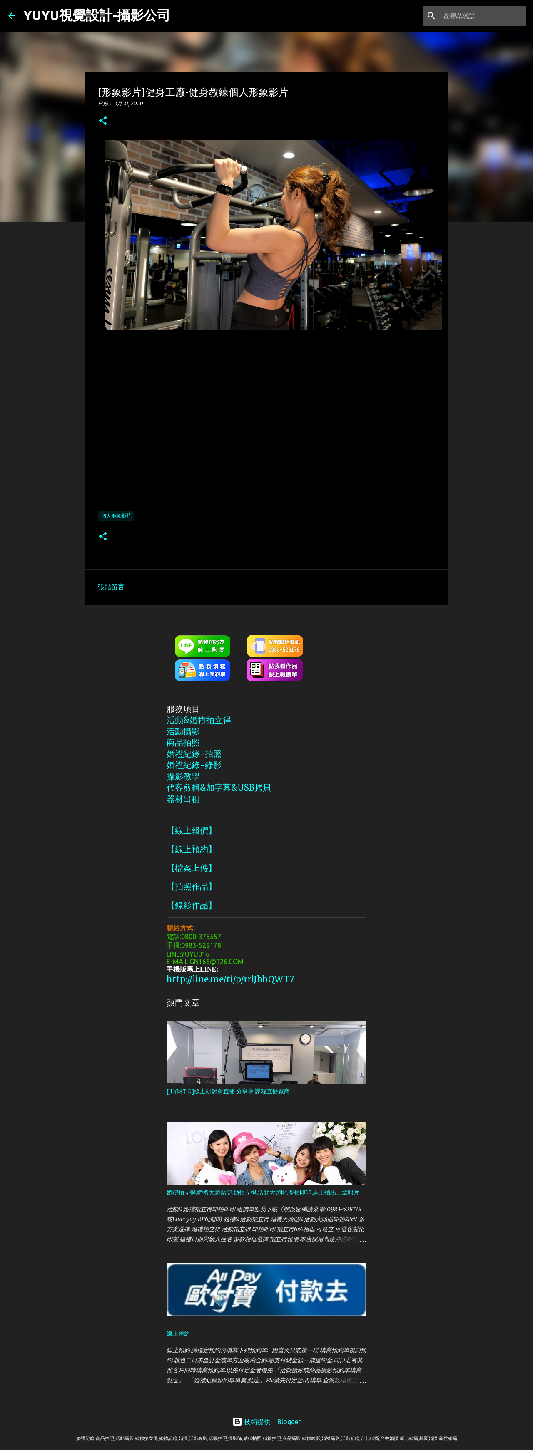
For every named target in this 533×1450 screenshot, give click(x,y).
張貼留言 (111, 586)
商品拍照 (183, 742)
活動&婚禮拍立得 (199, 720)
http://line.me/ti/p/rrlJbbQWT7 (230, 979)
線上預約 (178, 1333)
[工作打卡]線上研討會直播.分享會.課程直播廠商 (228, 1091)
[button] (103, 121)
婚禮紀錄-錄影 (194, 765)
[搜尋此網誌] (482, 16)
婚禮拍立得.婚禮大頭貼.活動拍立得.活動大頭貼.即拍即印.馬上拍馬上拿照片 (263, 1192)
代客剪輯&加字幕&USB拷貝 (219, 787)
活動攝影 (183, 731)
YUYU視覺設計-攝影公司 (96, 14)
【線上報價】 (192, 830)
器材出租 (183, 798)
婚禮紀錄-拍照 (194, 754)
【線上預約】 (192, 849)
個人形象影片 (116, 515)
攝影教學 (183, 776)
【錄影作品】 (192, 905)
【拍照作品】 (192, 886)
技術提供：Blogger (266, 1421)
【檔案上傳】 (192, 868)
